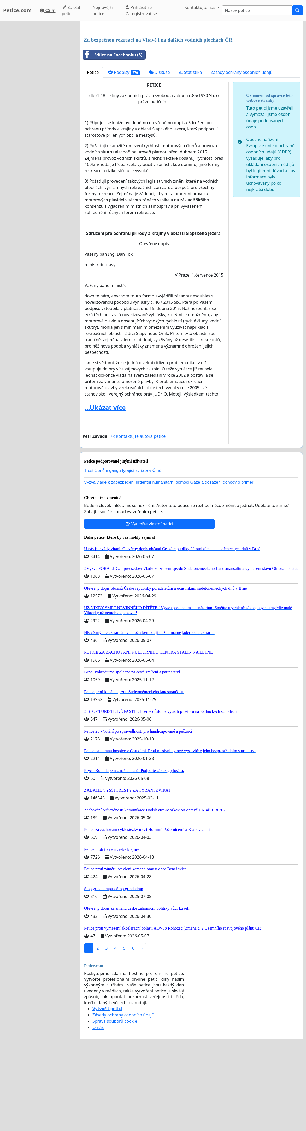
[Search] (257, 10)
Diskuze (159, 145)
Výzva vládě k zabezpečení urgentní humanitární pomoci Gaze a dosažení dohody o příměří (169, 555)
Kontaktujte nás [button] (200, 7)
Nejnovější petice (102, 10)
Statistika (190, 145)
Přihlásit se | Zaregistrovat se (141, 10)
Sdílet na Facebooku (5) (112, 128)
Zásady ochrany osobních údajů (242, 145)
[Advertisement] (191, 66)
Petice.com (17, 10)
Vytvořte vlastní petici (149, 597)
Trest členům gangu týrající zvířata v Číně (122, 543)
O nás (98, 1100)
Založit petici (71, 10)
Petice (93, 145)
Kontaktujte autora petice (138, 509)
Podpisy (124, 145)
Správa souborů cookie (114, 1094)
